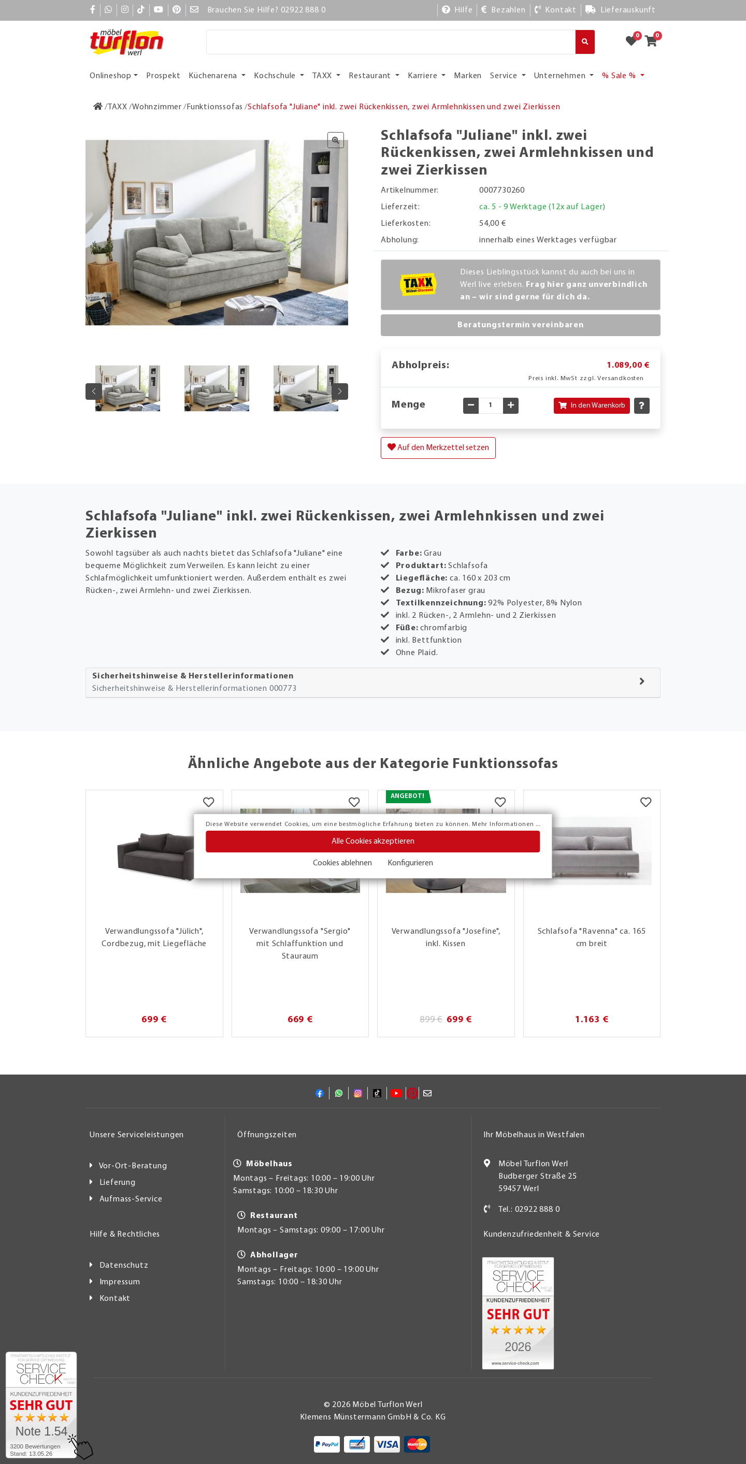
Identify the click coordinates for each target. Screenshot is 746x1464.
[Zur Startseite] (98, 107)
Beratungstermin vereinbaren (520, 325)
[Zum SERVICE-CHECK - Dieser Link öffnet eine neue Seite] (41, 1405)
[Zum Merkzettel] (634, 42)
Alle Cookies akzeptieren (373, 841)
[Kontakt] (555, 10)
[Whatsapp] (109, 10)
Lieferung (117, 1183)
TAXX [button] (323, 76)
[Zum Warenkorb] (654, 42)
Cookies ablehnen (342, 863)
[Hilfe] (457, 10)
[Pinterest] (176, 10)
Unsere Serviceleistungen (137, 1135)
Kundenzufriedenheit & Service (541, 1234)
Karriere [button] (423, 76)
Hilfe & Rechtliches (125, 1234)
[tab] (373, 683)
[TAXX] (117, 107)
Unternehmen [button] (561, 76)
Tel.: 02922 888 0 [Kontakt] (529, 1210)
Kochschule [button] (276, 76)
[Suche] (391, 42)
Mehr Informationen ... (506, 824)
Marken (468, 76)
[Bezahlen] (503, 10)
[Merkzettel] (208, 803)
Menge (409, 405)
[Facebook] (93, 10)
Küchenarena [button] (214, 76)
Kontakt (115, 1299)
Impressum (119, 1282)
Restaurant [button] (371, 76)
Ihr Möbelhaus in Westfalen (534, 1135)
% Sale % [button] (620, 76)
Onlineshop (111, 76)
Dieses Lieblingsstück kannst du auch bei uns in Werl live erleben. (554, 284)
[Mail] (194, 10)
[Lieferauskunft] (620, 10)
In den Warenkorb (591, 406)
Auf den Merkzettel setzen (438, 447)
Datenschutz (124, 1266)
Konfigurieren (410, 863)
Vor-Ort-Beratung (133, 1166)
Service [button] (504, 76)
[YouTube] (159, 10)
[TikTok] (141, 10)
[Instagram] (125, 10)
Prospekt (163, 76)
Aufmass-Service (131, 1199)
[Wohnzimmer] (157, 107)
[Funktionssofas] (215, 107)
